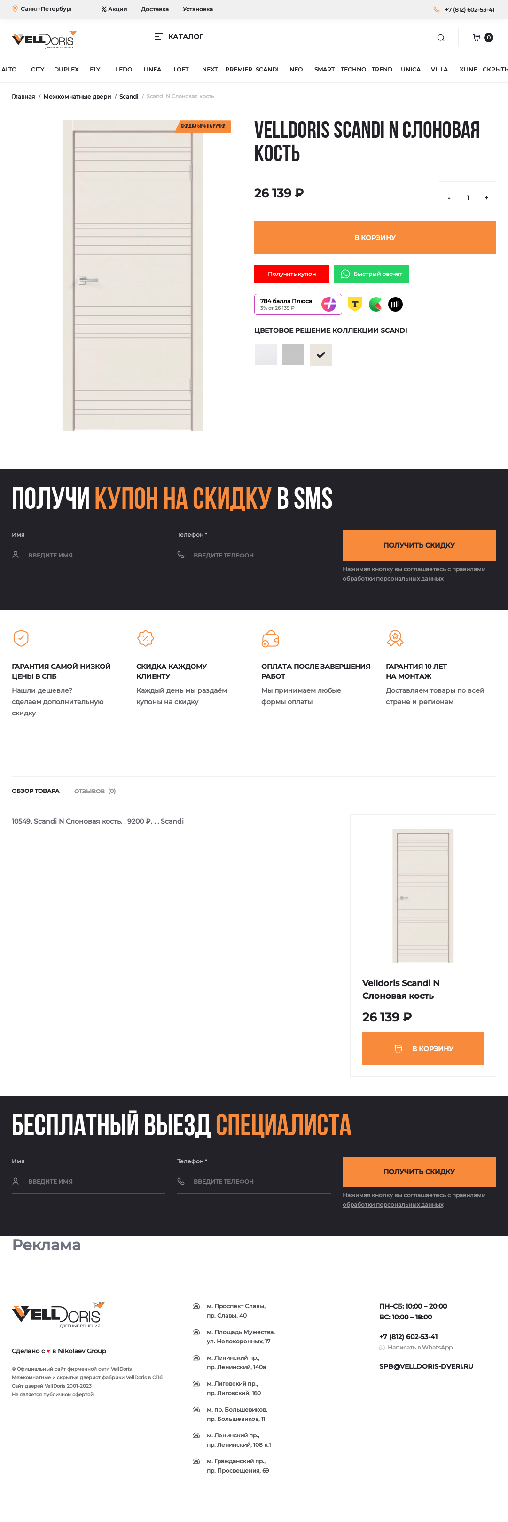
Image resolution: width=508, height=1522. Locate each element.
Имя (18, 534)
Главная (23, 96)
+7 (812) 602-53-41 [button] (408, 1342)
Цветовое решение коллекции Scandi (330, 330)
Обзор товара (35, 793)
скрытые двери (76, 1382)
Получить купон (292, 273)
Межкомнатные (31, 1382)
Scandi (128, 96)
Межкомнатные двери (77, 96)
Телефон (192, 534)
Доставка (155, 9)
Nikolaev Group (82, 1355)
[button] (470, 10)
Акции (114, 9)
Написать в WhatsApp (420, 1352)
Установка (198, 9)
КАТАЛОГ (185, 36)
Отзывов (95, 793)
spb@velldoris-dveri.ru (426, 1371)
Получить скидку (419, 546)
